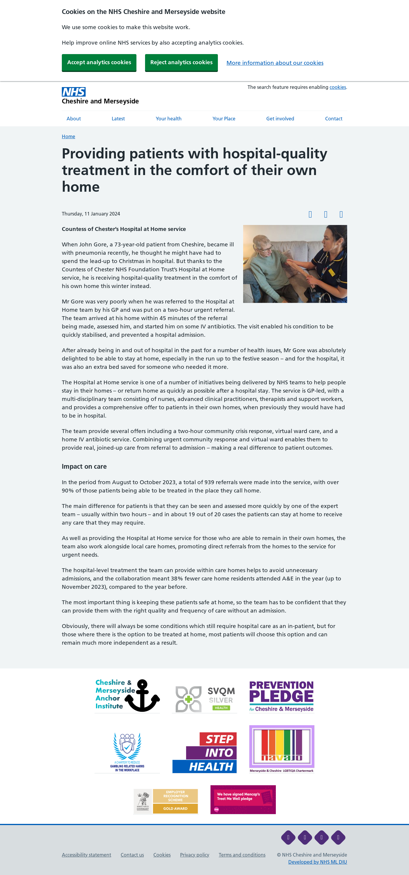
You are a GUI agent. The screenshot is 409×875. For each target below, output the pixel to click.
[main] (204, 406)
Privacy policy (194, 855)
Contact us (132, 855)
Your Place (224, 119)
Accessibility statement (86, 855)
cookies (338, 87)
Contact (333, 119)
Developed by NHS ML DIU (317, 862)
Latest (118, 119)
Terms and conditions (242, 855)
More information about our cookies (274, 62)
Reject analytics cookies (181, 62)
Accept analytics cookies (99, 62)
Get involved (280, 119)
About (74, 119)
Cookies (162, 855)
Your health (169, 119)
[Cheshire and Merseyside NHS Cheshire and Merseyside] (100, 96)
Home (68, 136)
